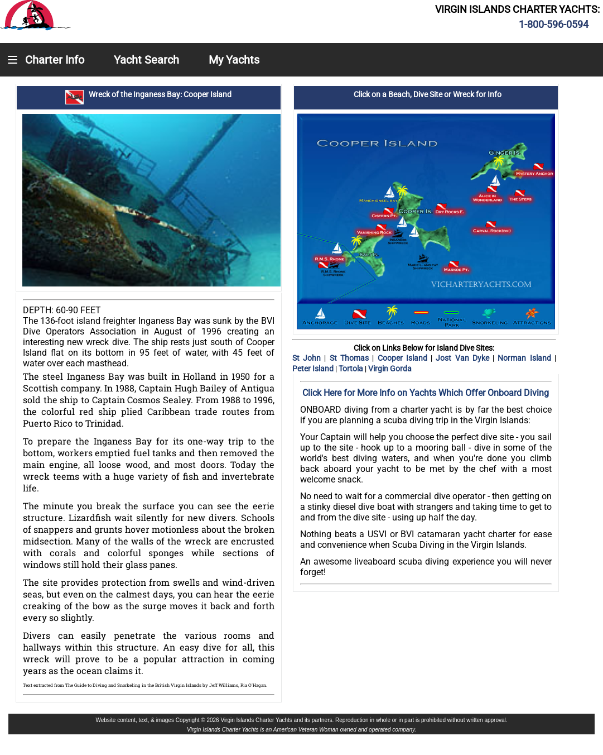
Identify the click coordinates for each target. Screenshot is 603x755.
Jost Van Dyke (464, 357)
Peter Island (313, 368)
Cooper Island (404, 357)
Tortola (352, 368)
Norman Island (526, 357)
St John (308, 357)
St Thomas (349, 357)
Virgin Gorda (390, 368)
